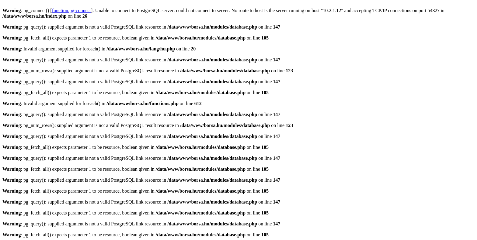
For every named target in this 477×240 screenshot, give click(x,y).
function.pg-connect (71, 10)
